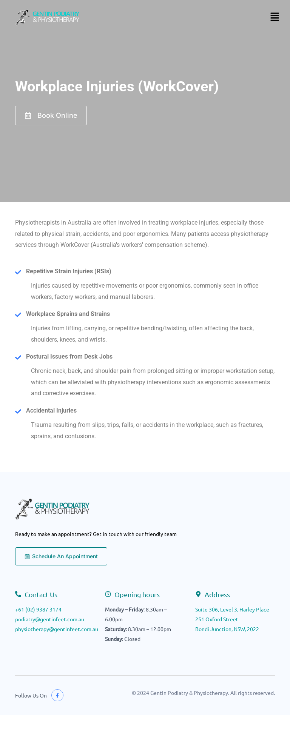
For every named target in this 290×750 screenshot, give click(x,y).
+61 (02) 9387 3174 (38, 609)
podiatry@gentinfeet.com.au (49, 619)
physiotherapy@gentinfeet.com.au (56, 628)
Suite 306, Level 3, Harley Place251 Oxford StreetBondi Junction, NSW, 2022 (232, 619)
